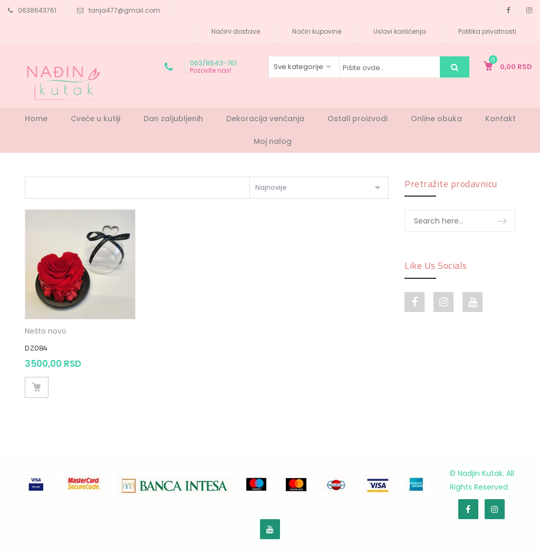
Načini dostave (235, 31)
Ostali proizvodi (357, 118)
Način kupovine (316, 31)
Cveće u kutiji (95, 118)
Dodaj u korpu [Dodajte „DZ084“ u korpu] (37, 387)
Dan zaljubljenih (173, 118)
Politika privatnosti (487, 31)
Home (36, 118)
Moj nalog (273, 141)
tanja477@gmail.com (124, 10)
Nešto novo (45, 331)
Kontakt (500, 118)
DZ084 (36, 348)
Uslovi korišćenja (399, 31)
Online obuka (436, 118)
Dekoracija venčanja (265, 118)
